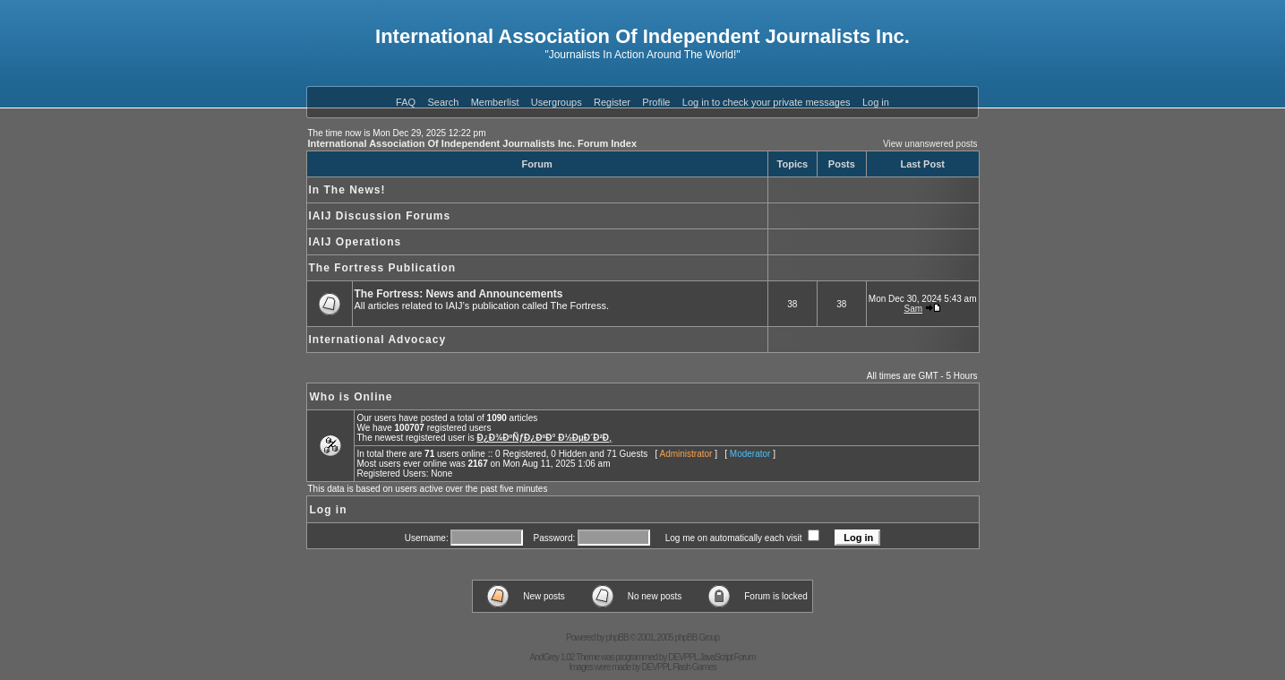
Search (442, 102)
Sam (913, 309)
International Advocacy (378, 339)
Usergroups (556, 102)
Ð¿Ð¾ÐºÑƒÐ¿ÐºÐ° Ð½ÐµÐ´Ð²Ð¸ (544, 438)
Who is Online (351, 397)
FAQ (405, 102)
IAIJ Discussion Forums (380, 216)
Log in (875, 102)
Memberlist (495, 102)
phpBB (617, 637)
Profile (656, 102)
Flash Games (693, 667)
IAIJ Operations (355, 242)
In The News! (347, 190)
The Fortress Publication (383, 268)
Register (612, 102)
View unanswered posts (930, 144)
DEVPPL (683, 657)
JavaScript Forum (727, 657)
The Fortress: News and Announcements (459, 294)
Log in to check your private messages (766, 102)
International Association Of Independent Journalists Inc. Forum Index (473, 143)
